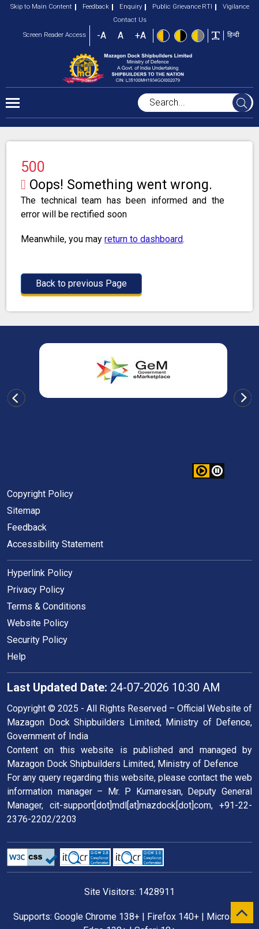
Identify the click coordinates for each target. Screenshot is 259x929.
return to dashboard (143, 239)
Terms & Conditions (46, 606)
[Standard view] (163, 35)
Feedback (92, 6)
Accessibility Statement (55, 544)
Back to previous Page (81, 283)
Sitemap (23, 510)
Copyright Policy (40, 493)
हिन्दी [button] (233, 35)
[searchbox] (195, 102)
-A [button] (101, 35)
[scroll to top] (242, 912)
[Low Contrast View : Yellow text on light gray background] (198, 35)
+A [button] (140, 35)
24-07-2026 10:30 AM (113, 687)
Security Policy (37, 639)
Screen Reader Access (54, 35)
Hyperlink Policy (40, 572)
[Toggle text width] (216, 35)
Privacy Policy (36, 589)
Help (16, 656)
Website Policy (38, 623)
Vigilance (232, 6)
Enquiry (127, 6)
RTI (207, 6)
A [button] (120, 35)
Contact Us (130, 20)
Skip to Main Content (41, 6)
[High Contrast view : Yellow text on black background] (180, 35)
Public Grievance (173, 6)
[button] (217, 470)
